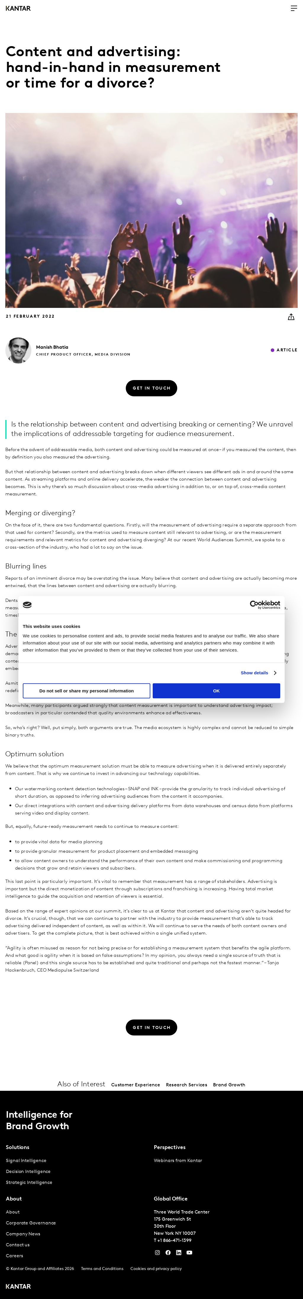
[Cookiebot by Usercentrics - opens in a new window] (254, 604)
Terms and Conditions (102, 1269)
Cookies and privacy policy (156, 1269)
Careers (14, 1256)
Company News (23, 1234)
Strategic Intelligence (29, 1182)
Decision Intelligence (28, 1171)
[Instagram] (157, 1254)
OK (216, 690)
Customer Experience (135, 1085)
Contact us (18, 1245)
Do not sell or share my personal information (86, 690)
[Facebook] (168, 1254)
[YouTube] (178, 1254)
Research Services (186, 1085)
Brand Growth (229, 1085)
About (13, 1212)
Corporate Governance (31, 1223)
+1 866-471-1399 (174, 1240)
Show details (254, 672)
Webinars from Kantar (178, 1161)
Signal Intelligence (26, 1161)
